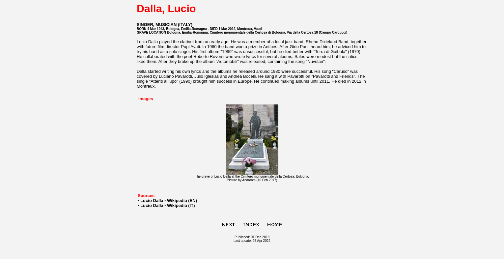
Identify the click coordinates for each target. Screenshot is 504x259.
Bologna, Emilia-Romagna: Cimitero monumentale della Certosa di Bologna (226, 32)
